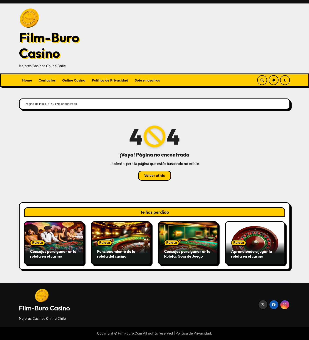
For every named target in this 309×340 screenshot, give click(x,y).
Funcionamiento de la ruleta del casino (116, 254)
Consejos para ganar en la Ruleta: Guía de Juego (187, 254)
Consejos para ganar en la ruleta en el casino (53, 254)
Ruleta (37, 243)
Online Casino (73, 80)
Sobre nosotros (147, 80)
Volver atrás (154, 176)
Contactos (47, 80)
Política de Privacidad (110, 80)
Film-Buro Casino (49, 45)
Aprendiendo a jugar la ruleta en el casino (251, 254)
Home (27, 80)
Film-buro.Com (130, 333)
